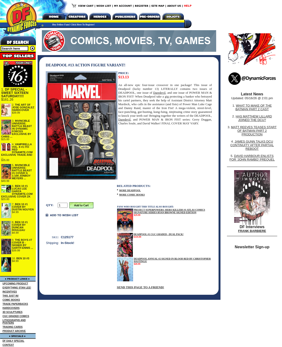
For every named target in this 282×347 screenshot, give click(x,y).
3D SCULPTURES (13, 312)
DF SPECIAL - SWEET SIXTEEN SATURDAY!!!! (14, 92)
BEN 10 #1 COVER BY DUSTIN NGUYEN (23, 207)
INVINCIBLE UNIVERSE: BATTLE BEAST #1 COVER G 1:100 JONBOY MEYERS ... (22, 172)
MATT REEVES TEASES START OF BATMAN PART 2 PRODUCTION (253, 130)
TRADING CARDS (13, 327)
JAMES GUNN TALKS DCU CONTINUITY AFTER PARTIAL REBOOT (252, 145)
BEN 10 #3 (22, 258)
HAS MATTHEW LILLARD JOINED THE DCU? (254, 118)
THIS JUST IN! (11, 296)
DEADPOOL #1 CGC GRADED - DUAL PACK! (159, 234)
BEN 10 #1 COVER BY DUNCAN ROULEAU (20, 226)
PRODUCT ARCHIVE (14, 331)
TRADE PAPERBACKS (15, 304)
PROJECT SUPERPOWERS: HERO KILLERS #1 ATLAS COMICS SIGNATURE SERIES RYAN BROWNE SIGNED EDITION (169, 211)
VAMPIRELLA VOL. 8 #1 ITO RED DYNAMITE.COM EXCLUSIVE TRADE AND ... (17, 151)
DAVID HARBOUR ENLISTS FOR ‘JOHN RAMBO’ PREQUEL (252, 157)
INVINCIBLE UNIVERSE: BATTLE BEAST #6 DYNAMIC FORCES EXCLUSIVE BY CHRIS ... (16, 128)
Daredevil (159, 92)
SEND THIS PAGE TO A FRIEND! (140, 287)
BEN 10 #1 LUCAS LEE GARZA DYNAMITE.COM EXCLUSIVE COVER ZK (17, 191)
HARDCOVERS (11, 308)
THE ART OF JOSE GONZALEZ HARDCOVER (23, 107)
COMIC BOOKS (11, 300)
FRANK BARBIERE (252, 231)
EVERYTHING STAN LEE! (17, 287)
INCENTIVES (10, 291)
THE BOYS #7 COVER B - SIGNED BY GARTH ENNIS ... (22, 243)
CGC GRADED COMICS (16, 316)
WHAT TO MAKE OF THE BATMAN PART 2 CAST (253, 107)
